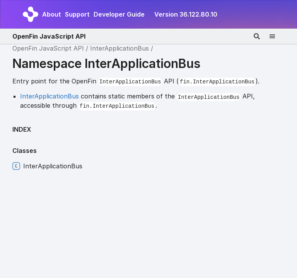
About (51, 14)
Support (77, 14)
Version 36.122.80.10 (185, 14)
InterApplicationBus (119, 48)
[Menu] (277, 36)
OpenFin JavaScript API (48, 36)
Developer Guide (119, 14)
